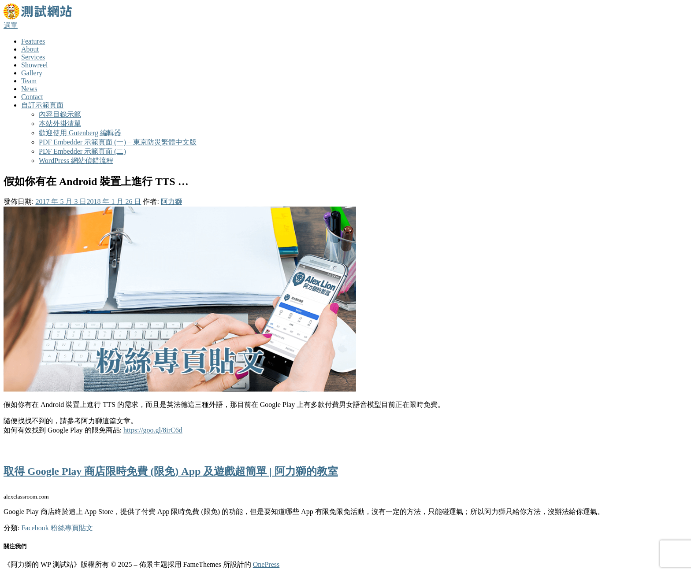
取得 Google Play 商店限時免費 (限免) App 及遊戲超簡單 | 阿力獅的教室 (171, 471)
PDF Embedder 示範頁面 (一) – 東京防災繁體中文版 (118, 142)
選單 (11, 25)
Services (33, 57)
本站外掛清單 (60, 123)
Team (29, 81)
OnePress (266, 564)
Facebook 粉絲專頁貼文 (57, 528)
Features (33, 41)
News (29, 88)
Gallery (31, 73)
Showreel (34, 65)
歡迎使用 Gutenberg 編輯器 (80, 133)
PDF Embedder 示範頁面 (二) (82, 151)
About (30, 49)
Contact (32, 96)
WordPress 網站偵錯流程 (76, 160)
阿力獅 (171, 201)
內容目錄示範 (60, 114)
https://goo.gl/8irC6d (152, 430)
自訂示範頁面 (42, 105)
